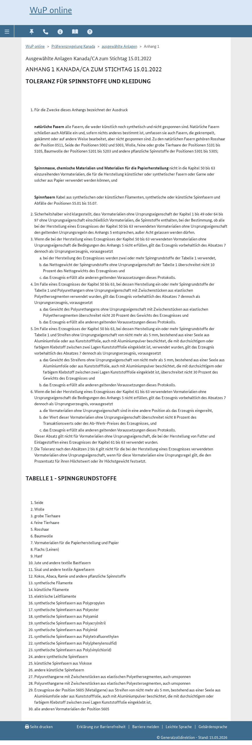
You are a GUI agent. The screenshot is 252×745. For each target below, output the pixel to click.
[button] (7, 31)
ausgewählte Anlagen (119, 46)
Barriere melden (145, 726)
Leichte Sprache (179, 726)
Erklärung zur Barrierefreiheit (101, 726)
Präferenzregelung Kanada (73, 46)
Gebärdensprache (213, 726)
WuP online (51, 10)
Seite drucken (39, 726)
